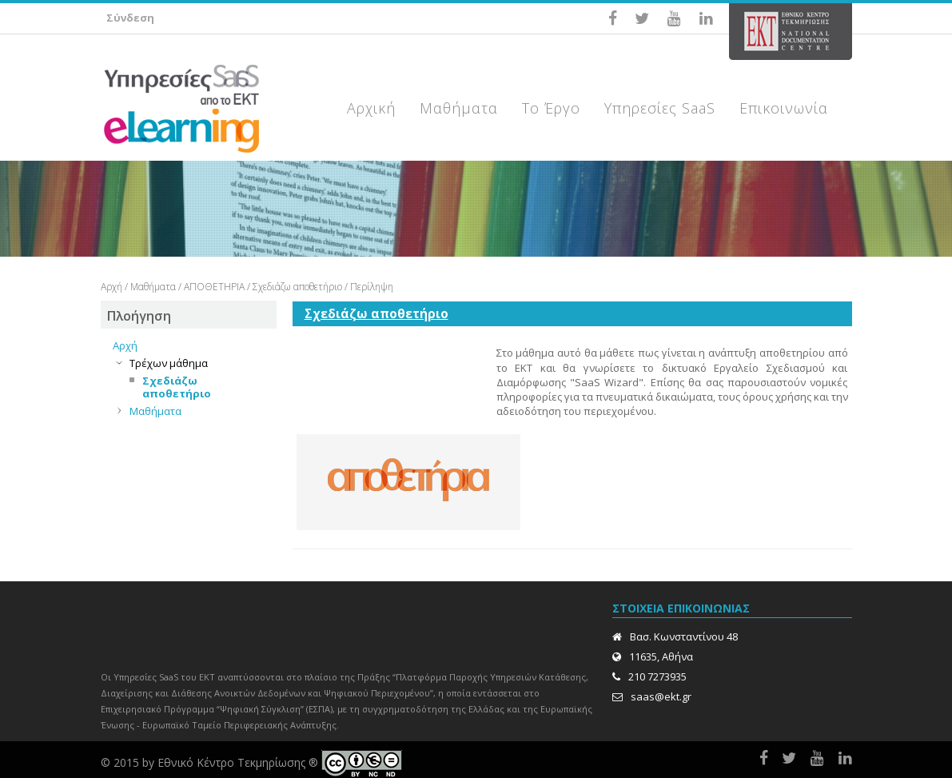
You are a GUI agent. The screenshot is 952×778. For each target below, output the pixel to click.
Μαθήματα (153, 286)
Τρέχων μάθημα (168, 363)
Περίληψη (371, 286)
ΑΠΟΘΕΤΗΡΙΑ (214, 286)
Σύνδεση (130, 17)
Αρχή (111, 286)
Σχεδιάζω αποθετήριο (299, 286)
